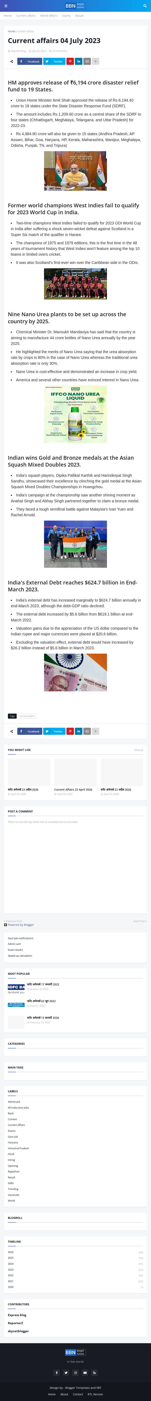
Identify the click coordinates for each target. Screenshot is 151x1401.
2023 (75, 1270)
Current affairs (26, 15)
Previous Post (14, 921)
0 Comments (59, 51)
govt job (13, 1136)
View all (138, 750)
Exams (66, 15)
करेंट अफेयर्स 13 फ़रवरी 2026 (43, 1018)
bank (11, 1113)
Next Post (139, 921)
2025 (75, 1258)
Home (8, 15)
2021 (75, 1281)
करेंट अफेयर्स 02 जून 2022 (41, 1001)
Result (79, 15)
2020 (75, 1287)
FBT (99, 1388)
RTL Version (95, 1394)
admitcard (14, 1101)
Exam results (15, 950)
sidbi (11, 1183)
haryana (13, 1142)
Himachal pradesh (18, 1148)
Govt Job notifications (20, 938)
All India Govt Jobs (18, 1107)
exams (12, 1131)
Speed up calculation (20, 955)
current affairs (25, 31)
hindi (11, 1154)
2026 (75, 1252)
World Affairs (48, 15)
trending (13, 1189)
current (12, 1119)
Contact (78, 1394)
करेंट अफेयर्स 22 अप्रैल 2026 (116, 789)
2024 (75, 1264)
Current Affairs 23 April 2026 (73, 789)
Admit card (14, 944)
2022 (75, 1275)
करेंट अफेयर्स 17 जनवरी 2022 (43, 984)
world (11, 1200)
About (64, 1394)
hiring (11, 1160)
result (11, 1177)
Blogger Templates (77, 1388)
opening (13, 1166)
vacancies (13, 1195)
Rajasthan (13, 1171)
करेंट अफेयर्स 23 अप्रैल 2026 (23, 789)
